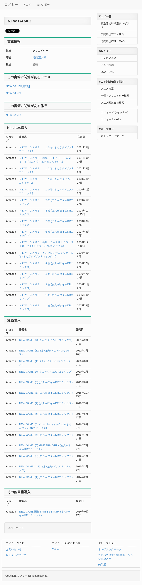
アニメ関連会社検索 (112, 102)
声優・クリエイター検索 (115, 95)
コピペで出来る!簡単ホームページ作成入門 (116, 557)
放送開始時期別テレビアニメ (116, 25)
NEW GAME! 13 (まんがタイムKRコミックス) (45, 340)
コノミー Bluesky (111, 119)
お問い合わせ (13, 549)
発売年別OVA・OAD (113, 41)
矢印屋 (102, 564)
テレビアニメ (108, 57)
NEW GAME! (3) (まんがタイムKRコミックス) (45, 455)
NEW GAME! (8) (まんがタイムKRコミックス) (45, 392)
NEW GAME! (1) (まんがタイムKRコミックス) (45, 477)
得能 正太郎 (39, 57)
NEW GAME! (13, 93)
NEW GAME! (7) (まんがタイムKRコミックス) (45, 403)
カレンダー (43, 4)
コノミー (11, 4)
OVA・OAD (107, 71)
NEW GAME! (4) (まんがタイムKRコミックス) (45, 434)
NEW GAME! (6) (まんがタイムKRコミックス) (45, 413)
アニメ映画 (107, 64)
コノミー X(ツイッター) (114, 112)
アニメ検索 (107, 88)
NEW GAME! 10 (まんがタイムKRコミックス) (45, 371)
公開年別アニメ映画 (112, 34)
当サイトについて (16, 555)
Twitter (56, 549)
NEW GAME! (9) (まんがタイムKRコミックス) (45, 382)
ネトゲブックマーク (112, 136)
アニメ (27, 4)
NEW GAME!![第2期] (18, 86)
